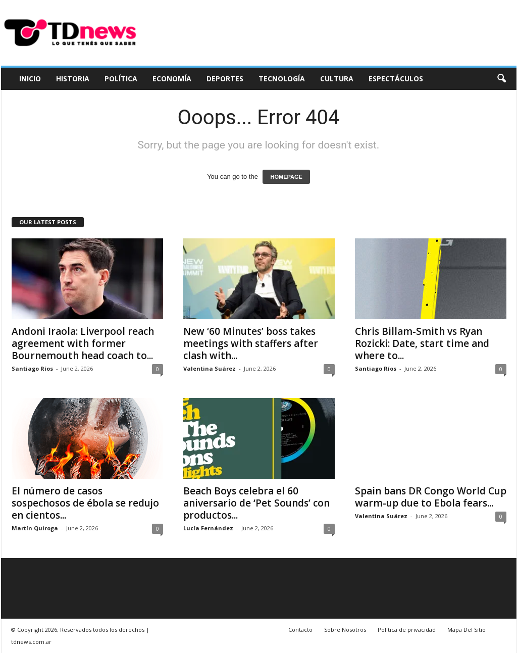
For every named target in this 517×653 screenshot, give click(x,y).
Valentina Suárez (209, 368)
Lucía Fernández (208, 528)
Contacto (300, 629)
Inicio (30, 78)
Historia (72, 78)
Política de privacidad (407, 629)
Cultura (336, 78)
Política (121, 78)
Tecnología (281, 78)
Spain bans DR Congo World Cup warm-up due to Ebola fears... (430, 497)
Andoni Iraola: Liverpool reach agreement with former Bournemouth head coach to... (83, 343)
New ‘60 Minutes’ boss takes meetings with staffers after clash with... (250, 343)
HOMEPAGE (286, 177)
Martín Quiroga (35, 528)
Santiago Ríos (32, 368)
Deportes (224, 78)
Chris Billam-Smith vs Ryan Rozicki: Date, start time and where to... (422, 343)
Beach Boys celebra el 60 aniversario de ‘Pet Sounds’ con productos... (256, 503)
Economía (171, 78)
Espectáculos (396, 78)
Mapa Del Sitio (466, 629)
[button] (501, 79)
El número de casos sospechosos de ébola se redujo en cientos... (85, 503)
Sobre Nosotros (345, 629)
